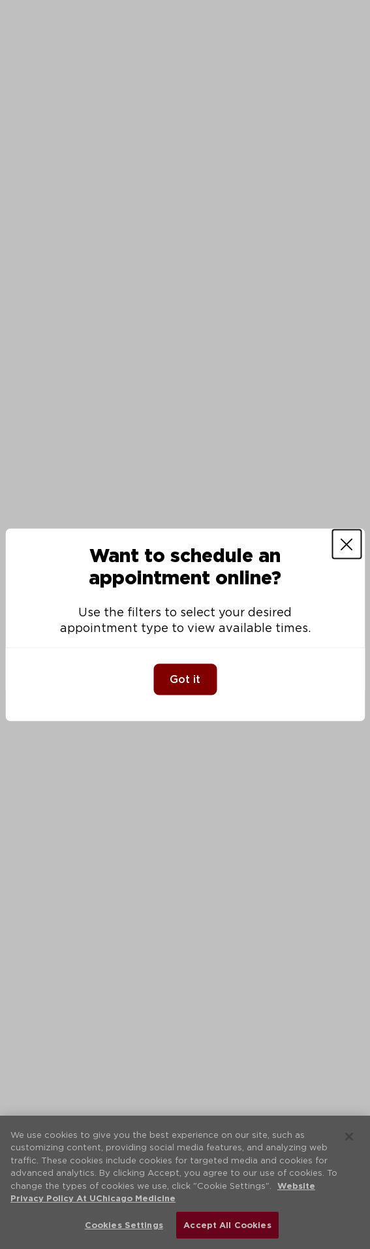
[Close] (346, 543)
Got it (185, 679)
